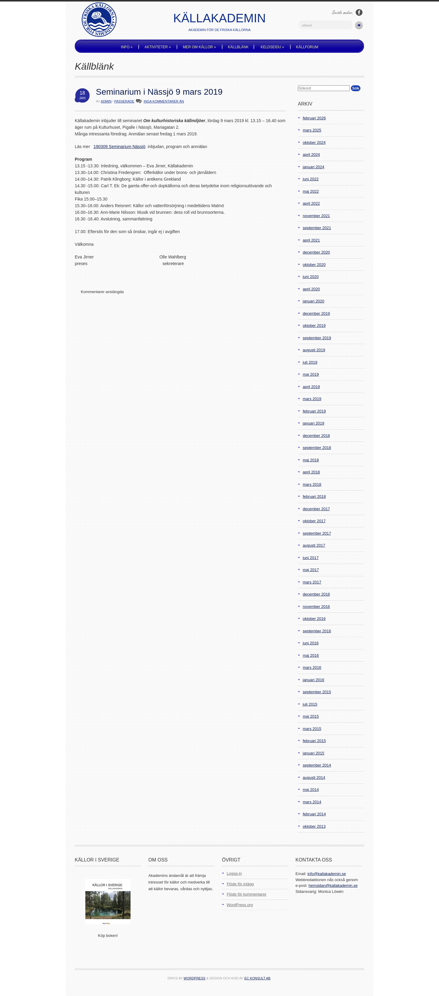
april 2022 (311, 203)
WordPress (194, 978)
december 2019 (316, 313)
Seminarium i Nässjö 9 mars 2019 (159, 91)
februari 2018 (314, 496)
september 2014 (317, 765)
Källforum (307, 47)
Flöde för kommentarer (247, 894)
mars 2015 (312, 728)
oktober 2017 (314, 521)
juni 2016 (311, 643)
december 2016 (316, 594)
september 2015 (317, 692)
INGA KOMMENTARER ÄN (164, 101)
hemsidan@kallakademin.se (333, 885)
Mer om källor (199, 47)
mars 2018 (312, 484)
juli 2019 (310, 362)
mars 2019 (312, 399)
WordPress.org (240, 905)
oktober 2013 (314, 826)
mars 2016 (312, 667)
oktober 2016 (314, 618)
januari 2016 (313, 680)
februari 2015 (314, 740)
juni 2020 (311, 276)
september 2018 (317, 447)
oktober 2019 (314, 325)
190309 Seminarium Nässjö (119, 146)
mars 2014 (312, 802)
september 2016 (317, 631)
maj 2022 (311, 191)
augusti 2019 (314, 350)
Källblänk (238, 47)
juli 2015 (310, 704)
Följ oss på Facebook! (359, 12)
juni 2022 (311, 179)
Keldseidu (272, 47)
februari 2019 (314, 411)
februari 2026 (314, 118)
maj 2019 (311, 374)
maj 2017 (311, 570)
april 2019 (311, 386)
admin (106, 101)
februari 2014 (314, 814)
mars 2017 (312, 582)
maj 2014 (311, 789)
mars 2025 (312, 130)
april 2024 (311, 154)
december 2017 (316, 509)
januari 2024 (313, 167)
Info (127, 47)
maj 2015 (311, 716)
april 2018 (311, 472)
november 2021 (316, 215)
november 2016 (316, 606)
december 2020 (316, 252)
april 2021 (311, 240)
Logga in (234, 873)
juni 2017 (311, 557)
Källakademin (219, 18)
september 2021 (317, 228)
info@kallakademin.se (327, 873)
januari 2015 (313, 753)
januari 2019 (313, 423)
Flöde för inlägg (240, 884)
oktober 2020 (314, 264)
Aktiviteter (157, 47)
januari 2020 (313, 301)
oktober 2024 (314, 142)
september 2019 (317, 338)
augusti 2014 (314, 777)
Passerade (124, 101)
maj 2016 (311, 655)
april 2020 (311, 289)
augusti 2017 (314, 545)
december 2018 (316, 435)
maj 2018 (311, 460)
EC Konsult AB (257, 978)
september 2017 (317, 533)
